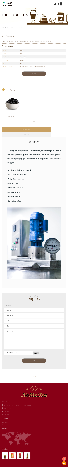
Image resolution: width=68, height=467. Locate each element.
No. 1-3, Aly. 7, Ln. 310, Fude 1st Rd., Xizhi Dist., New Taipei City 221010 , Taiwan (17, 400)
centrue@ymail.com (7, 403)
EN (61, 4)
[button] (34, 121)
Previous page (34, 371)
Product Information (18, 129)
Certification (50, 129)
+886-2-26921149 (7, 409)
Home (3, 28)
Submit (34, 355)
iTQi (2, 419)
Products (6, 28)
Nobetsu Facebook (5, 417)
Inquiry (34, 74)
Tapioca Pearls (12, 28)
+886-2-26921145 (7, 406)
